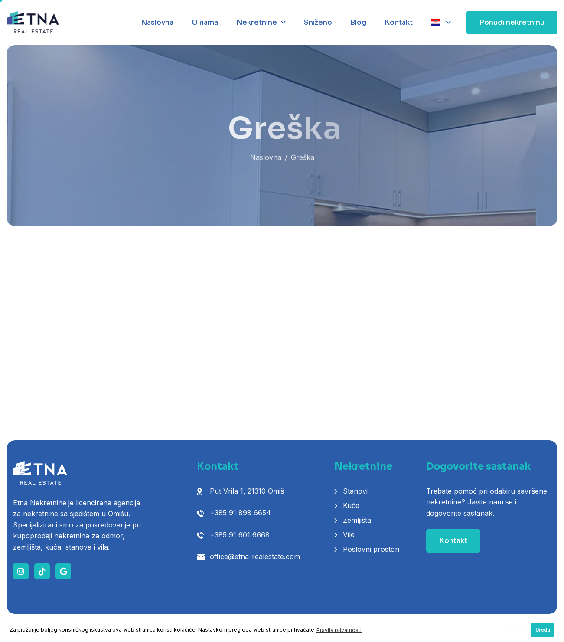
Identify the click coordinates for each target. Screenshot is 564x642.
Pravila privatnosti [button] (339, 630)
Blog (358, 22)
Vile (349, 534)
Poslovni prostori (371, 549)
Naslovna (157, 22)
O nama (205, 22)
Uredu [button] (542, 630)
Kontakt (399, 22)
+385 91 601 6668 (240, 535)
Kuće (351, 505)
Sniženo (318, 22)
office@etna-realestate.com (255, 556)
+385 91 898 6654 (240, 512)
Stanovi (355, 491)
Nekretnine (256, 22)
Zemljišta (357, 520)
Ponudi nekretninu (511, 22)
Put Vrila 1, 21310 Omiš (247, 491)
